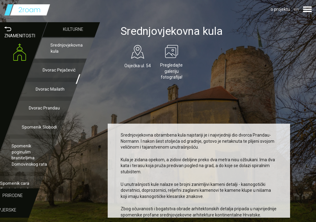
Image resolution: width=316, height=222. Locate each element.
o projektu (280, 9)
